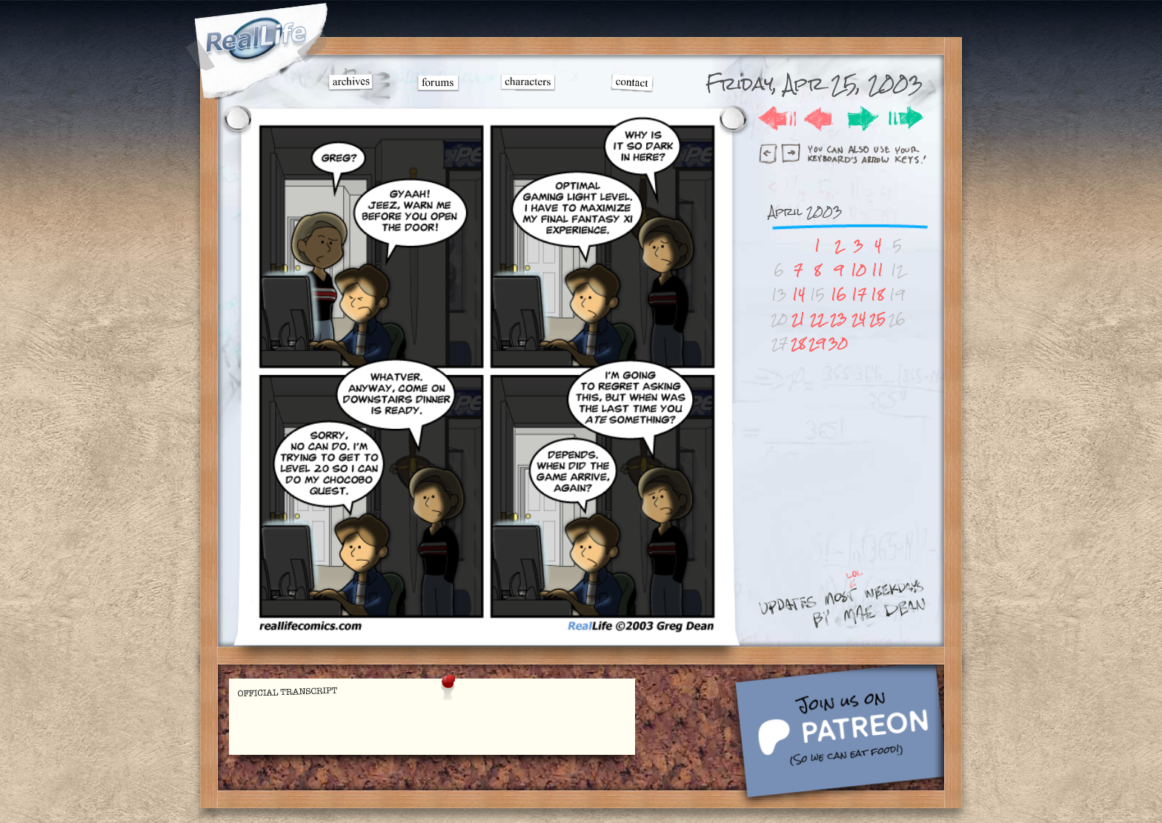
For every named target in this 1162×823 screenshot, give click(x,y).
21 (798, 319)
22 (817, 319)
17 (858, 294)
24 (858, 319)
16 (838, 294)
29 (817, 343)
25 (877, 319)
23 (838, 319)
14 (798, 294)
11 (877, 270)
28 (798, 343)
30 (838, 343)
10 (858, 270)
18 (877, 294)
